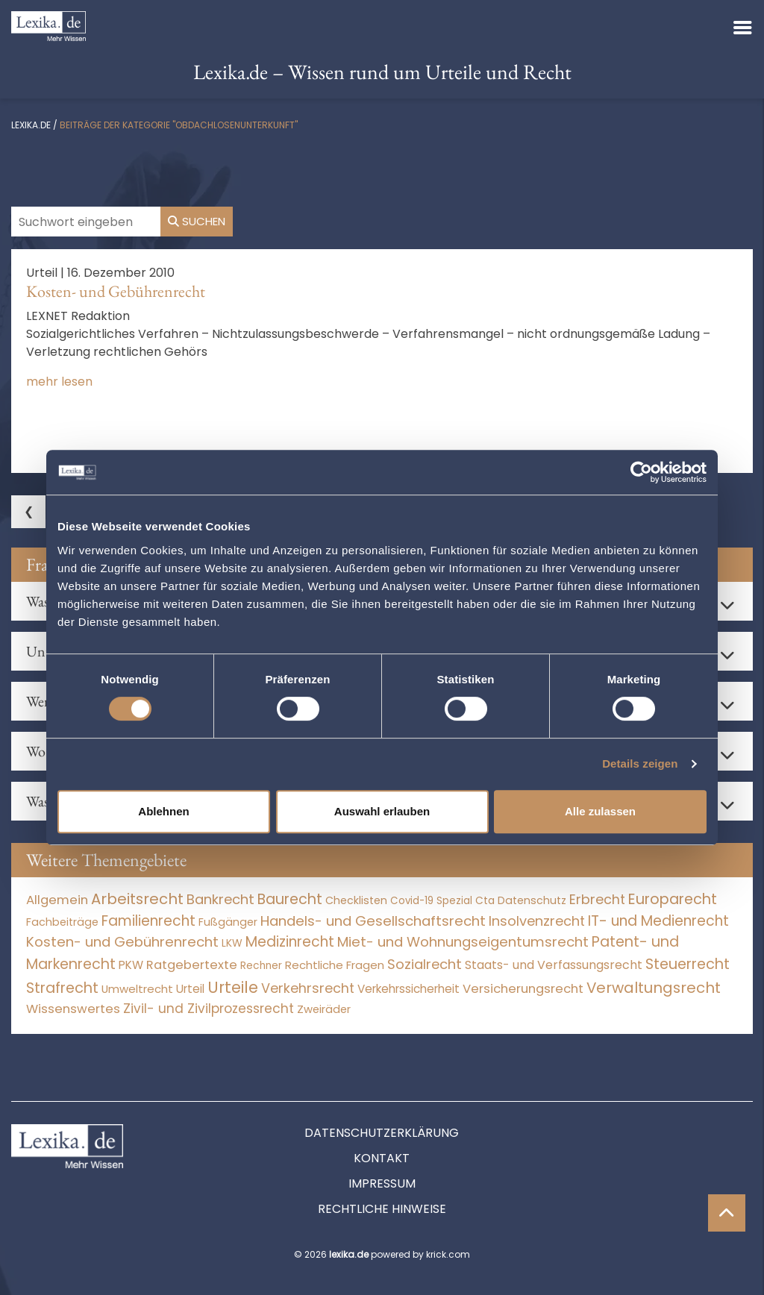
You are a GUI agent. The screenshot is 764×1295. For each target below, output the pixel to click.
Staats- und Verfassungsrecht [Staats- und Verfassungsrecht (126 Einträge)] (553, 964)
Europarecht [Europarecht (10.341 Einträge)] (672, 899)
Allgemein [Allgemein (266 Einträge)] (57, 900)
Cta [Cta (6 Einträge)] (485, 901)
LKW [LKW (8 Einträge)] (232, 942)
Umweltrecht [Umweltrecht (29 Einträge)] (137, 989)
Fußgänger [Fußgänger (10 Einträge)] (227, 922)
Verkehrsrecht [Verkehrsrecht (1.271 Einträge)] (307, 988)
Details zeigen (639, 763)
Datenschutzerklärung (381, 1132)
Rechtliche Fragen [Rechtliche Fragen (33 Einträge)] (334, 965)
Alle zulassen (600, 811)
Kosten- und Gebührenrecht (115, 291)
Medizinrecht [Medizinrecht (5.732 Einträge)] (289, 942)
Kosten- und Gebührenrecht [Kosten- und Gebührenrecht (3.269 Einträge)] (122, 941)
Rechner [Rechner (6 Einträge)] (261, 966)
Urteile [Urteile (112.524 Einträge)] (232, 987)
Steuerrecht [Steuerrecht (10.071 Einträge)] (687, 964)
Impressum (382, 1183)
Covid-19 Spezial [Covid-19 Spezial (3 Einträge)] (431, 901)
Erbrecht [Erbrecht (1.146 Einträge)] (597, 899)
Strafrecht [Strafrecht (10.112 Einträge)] (62, 988)
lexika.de (31, 125)
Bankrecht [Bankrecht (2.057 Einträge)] (220, 899)
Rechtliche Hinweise (382, 1208)
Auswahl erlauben (382, 811)
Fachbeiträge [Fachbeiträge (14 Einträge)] (62, 922)
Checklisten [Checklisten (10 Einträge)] (356, 900)
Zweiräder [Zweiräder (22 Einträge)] (324, 1009)
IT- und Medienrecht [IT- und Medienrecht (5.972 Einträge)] (658, 921)
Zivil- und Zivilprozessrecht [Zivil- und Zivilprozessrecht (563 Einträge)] (208, 1009)
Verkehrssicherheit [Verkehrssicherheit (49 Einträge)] (408, 989)
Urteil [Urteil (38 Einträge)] (190, 989)
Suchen (196, 221)
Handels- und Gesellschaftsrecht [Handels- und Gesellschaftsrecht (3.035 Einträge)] (373, 921)
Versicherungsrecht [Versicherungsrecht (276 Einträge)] (523, 988)
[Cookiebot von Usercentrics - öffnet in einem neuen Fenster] (641, 472)
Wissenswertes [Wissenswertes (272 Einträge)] (73, 1009)
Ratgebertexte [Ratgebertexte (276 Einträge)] (191, 964)
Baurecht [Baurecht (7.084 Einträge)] (289, 899)
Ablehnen (163, 811)
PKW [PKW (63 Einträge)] (131, 965)
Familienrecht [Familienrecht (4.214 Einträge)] (148, 921)
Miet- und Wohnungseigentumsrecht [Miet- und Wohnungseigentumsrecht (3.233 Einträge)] (463, 941)
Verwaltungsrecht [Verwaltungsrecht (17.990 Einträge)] (653, 987)
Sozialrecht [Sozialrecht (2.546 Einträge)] (424, 964)
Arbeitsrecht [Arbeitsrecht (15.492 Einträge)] (137, 898)
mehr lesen (59, 381)
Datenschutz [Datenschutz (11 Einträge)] (532, 900)
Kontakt (382, 1158)
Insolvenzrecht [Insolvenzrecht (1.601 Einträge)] (537, 921)
